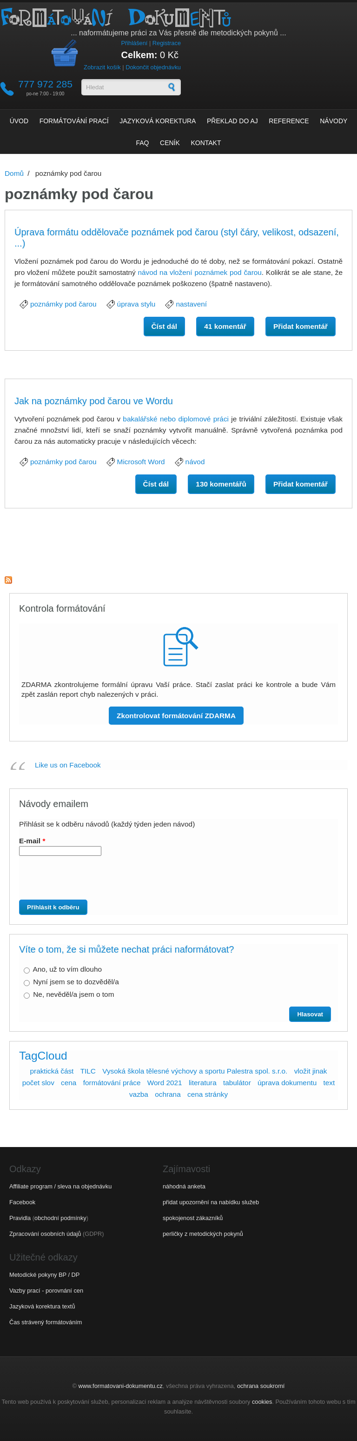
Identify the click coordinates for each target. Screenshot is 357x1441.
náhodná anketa (184, 1186)
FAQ (142, 143)
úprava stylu (136, 304)
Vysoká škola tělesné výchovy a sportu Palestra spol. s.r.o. (194, 1071)
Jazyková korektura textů (42, 1306)
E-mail (32, 841)
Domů (14, 173)
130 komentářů (221, 484)
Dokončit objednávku (153, 67)
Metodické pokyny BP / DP (44, 1274)
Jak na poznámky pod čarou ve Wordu (93, 401)
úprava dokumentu (287, 1083)
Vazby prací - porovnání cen (46, 1290)
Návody (333, 121)
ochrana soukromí (260, 1385)
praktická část (51, 1071)
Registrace (166, 43)
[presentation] (93, 881)
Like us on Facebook (68, 765)
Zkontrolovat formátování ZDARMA (176, 716)
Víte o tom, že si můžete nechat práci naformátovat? (126, 949)
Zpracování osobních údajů (45, 1233)
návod (195, 462)
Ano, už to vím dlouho (67, 969)
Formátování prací (74, 121)
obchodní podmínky (60, 1217)
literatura (203, 1083)
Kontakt (206, 143)
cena (68, 1083)
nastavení (191, 304)
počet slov (38, 1083)
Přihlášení (134, 43)
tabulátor (237, 1083)
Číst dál (168, 328)
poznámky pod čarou (63, 304)
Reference (289, 121)
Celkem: (139, 55)
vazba (138, 1094)
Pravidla (20, 1217)
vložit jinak (310, 1071)
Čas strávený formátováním (45, 1322)
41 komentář (225, 326)
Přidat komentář (300, 326)
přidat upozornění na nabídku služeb (211, 1202)
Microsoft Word (141, 462)
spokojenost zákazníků (193, 1217)
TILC (88, 1071)
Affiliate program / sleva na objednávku (60, 1186)
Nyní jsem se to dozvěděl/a (76, 982)
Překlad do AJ (232, 121)
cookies (262, 1401)
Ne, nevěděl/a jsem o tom (73, 994)
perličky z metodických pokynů (203, 1233)
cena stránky (207, 1094)
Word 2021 (164, 1083)
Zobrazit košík (102, 67)
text (329, 1083)
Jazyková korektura (157, 121)
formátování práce (112, 1083)
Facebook (22, 1202)
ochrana (168, 1094)
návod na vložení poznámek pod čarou (199, 272)
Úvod (19, 121)
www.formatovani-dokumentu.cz (121, 1385)
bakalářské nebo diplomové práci (176, 419)
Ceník (170, 143)
